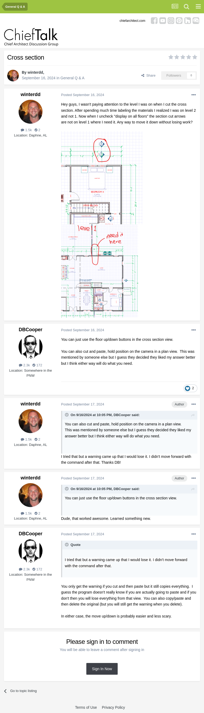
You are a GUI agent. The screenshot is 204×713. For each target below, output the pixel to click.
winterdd (35, 72)
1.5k (26, 130)
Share (148, 75)
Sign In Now (102, 669)
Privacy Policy (113, 707)
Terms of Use (86, 707)
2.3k (24, 365)
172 (37, 365)
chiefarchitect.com (132, 21)
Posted (82, 95)
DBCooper (30, 329)
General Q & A (72, 78)
